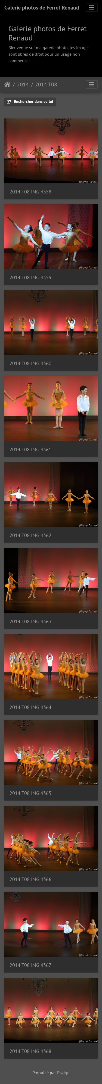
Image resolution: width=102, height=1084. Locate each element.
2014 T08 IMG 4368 (30, 1051)
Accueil (7, 84)
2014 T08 (46, 84)
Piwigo (63, 1072)
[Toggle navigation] (92, 8)
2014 (23, 84)
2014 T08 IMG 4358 (30, 192)
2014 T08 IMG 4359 (30, 277)
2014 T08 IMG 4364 (30, 707)
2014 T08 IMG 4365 (30, 793)
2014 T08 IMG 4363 (30, 621)
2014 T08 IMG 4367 (30, 965)
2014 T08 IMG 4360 (30, 363)
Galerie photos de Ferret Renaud (41, 7)
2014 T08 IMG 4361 (30, 449)
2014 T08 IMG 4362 (30, 535)
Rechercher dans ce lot (30, 101)
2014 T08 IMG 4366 (30, 879)
